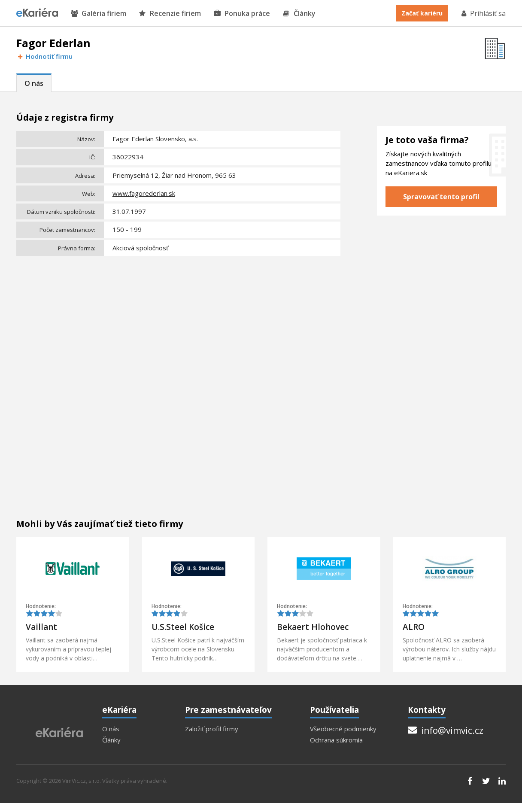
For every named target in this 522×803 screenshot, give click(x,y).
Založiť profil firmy (211, 729)
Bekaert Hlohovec (313, 627)
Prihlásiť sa (483, 13)
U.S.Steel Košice (183, 627)
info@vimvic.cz (445, 730)
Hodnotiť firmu (44, 56)
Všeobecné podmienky (343, 729)
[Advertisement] (178, 323)
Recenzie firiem (170, 13)
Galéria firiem (98, 13)
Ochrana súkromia (336, 740)
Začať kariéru (422, 13)
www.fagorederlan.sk (143, 193)
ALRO (414, 627)
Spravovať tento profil (441, 196)
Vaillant (41, 627)
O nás (33, 83)
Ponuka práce (242, 13)
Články (299, 13)
